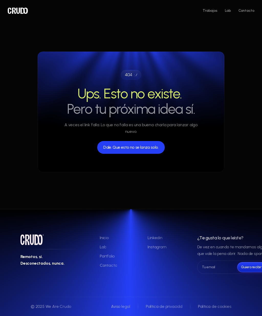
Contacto (246, 10)
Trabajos (210, 10)
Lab (228, 10)
